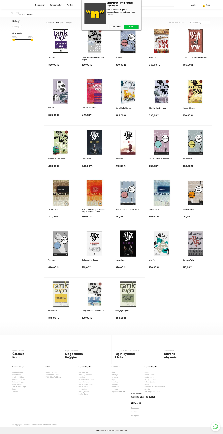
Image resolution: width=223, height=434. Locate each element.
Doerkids (82, 377)
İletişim (15, 389)
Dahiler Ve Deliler (89, 108)
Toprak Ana (53, 209)
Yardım (70, 5)
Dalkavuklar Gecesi (90, 260)
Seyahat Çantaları (118, 391)
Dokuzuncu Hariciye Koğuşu (127, 209)
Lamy (146, 372)
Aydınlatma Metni (52, 375)
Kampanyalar (56, 5)
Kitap (113, 372)
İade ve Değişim (18, 382)
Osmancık (52, 310)
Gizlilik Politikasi (51, 372)
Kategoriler (40, 5)
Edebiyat (17, 26)
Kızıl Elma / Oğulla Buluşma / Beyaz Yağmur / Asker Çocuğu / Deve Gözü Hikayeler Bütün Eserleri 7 (94, 210)
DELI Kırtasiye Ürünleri (87, 379)
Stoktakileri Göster (178, 22)
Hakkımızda (16, 375)
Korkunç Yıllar (188, 260)
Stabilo (147, 389)
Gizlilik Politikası (18, 377)
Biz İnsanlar (187, 158)
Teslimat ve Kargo (19, 387)
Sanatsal (115, 384)
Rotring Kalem (84, 391)
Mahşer (118, 57)
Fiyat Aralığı (17, 33)
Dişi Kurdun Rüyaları (157, 108)
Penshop (115, 382)
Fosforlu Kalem (84, 382)
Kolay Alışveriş (17, 384)
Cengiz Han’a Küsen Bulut (93, 310)
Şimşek (51, 108)
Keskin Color (83, 394)
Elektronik (115, 387)
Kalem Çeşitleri (150, 382)
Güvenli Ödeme (18, 379)
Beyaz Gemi (154, 209)
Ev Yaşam (115, 389)
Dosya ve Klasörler (86, 384)
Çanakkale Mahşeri (123, 108)
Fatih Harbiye (188, 209)
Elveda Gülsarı (189, 108)
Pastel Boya (148, 377)
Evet (131, 27)
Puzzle (146, 384)
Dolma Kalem (84, 372)
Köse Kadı (153, 57)
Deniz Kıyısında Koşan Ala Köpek (93, 58)
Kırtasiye (115, 375)
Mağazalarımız (17, 372)
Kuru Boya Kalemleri (152, 391)
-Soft (96, 430)
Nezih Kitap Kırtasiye (20, 5)
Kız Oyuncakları (150, 379)
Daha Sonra (116, 27)
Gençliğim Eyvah (122, 310)
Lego (113, 379)
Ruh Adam (119, 260)
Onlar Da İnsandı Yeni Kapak (195, 57)
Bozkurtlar (86, 158)
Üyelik (191, 5)
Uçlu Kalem (83, 389)
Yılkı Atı (152, 260)
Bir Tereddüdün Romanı (159, 158)
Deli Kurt (119, 158)
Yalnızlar (52, 57)
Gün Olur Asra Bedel (56, 158)
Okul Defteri (83, 387)
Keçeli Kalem (149, 375)
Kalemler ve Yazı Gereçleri (154, 387)
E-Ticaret (103, 430)
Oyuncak (115, 377)
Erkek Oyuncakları (85, 375)
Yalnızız (51, 260)
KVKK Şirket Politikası (53, 377)
